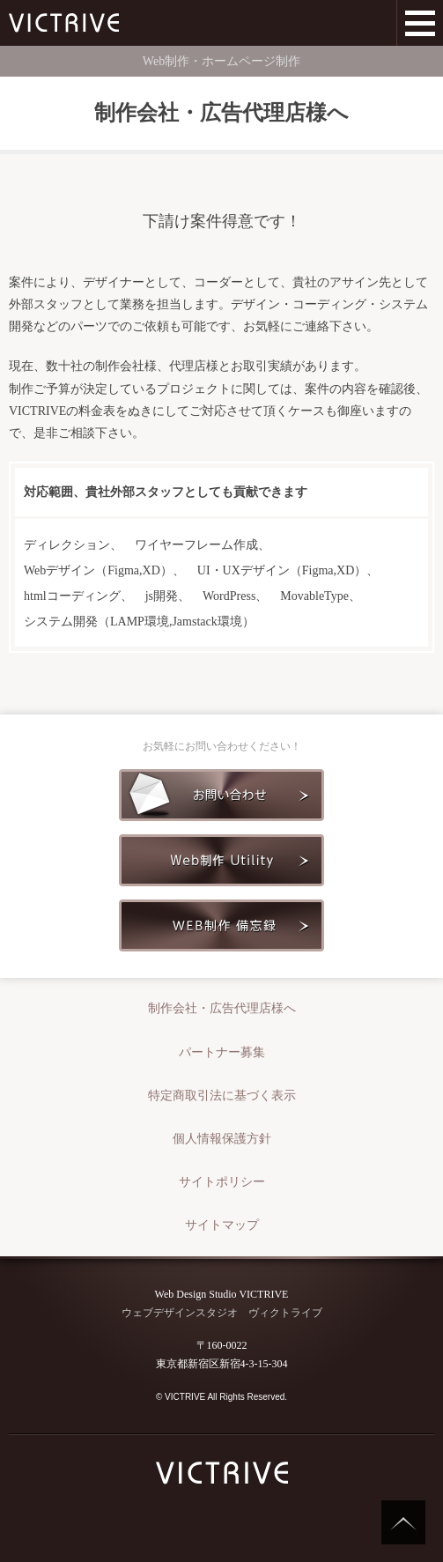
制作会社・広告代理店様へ (222, 1008)
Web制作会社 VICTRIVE (64, 23)
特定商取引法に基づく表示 (222, 1095)
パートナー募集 (222, 1052)
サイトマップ (222, 1225)
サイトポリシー (222, 1181)
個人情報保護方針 (222, 1138)
